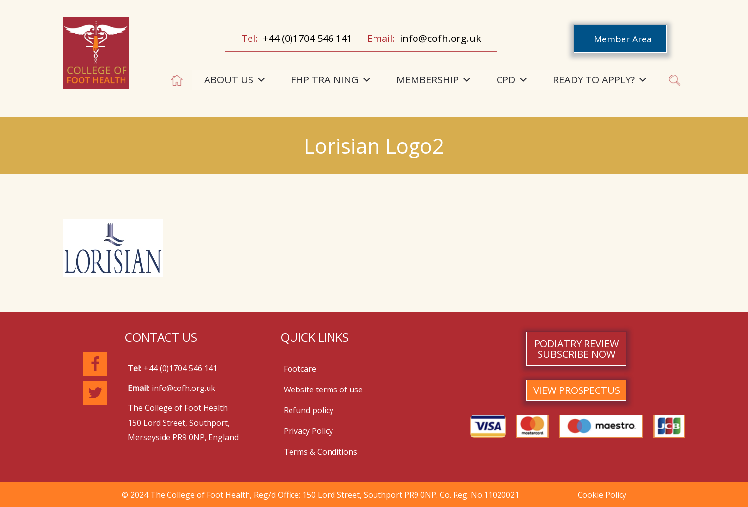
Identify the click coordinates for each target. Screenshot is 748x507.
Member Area (623, 39)
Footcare (300, 368)
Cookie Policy (602, 494)
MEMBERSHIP (434, 80)
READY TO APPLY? (600, 80)
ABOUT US (235, 80)
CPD (512, 80)
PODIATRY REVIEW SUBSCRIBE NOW (576, 349)
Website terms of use (323, 389)
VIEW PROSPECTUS (576, 390)
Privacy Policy (308, 431)
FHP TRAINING (331, 80)
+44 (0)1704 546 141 (307, 38)
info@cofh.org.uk (440, 38)
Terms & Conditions (320, 451)
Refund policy (308, 410)
